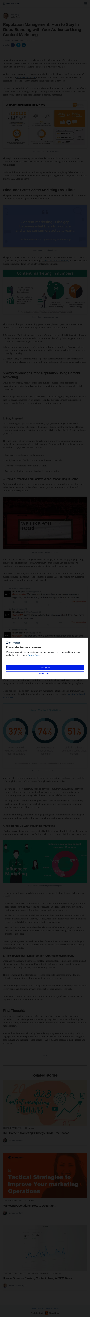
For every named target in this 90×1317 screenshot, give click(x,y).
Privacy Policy (37, 1308)
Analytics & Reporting (38, 1273)
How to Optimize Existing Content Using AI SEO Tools (37, 1278)
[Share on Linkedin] (24, 45)
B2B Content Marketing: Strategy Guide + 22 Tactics (36, 1133)
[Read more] (45, 1103)
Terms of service (51, 1308)
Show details (45, 673)
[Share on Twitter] (19, 45)
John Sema (16, 17)
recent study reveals (26, 77)
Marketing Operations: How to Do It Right (29, 1205)
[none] (85, 3)
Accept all (45, 667)
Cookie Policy (34, 655)
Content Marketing (13, 40)
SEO (25, 1273)
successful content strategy (55, 261)
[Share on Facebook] (13, 45)
